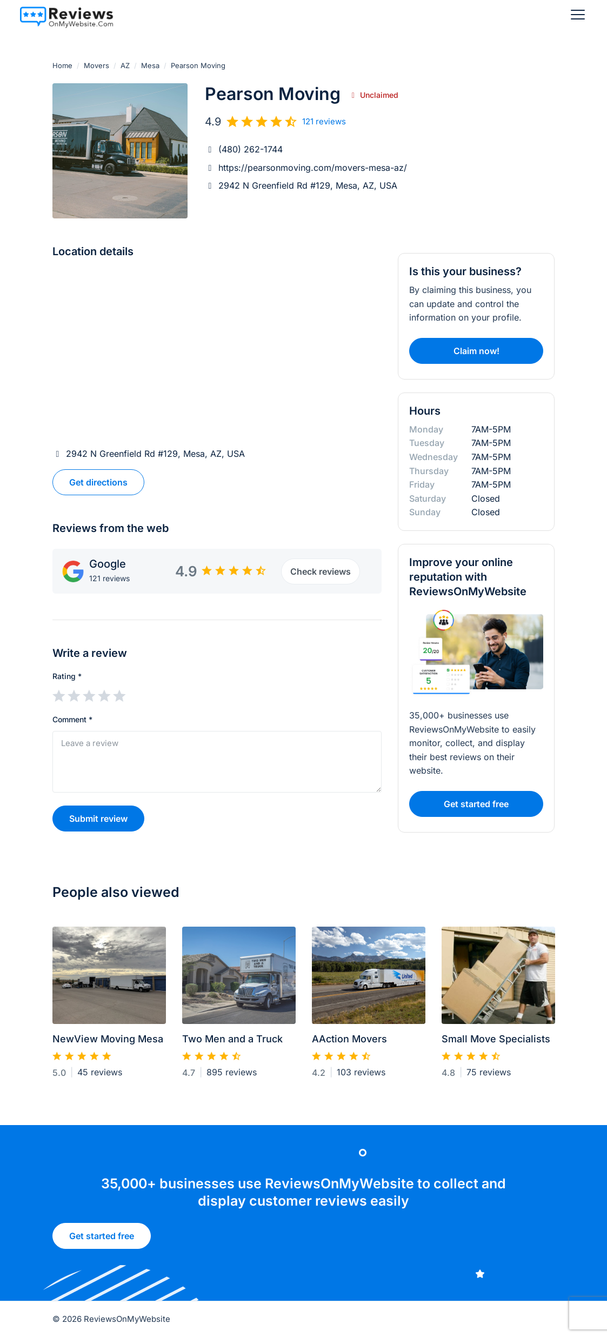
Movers (96, 65)
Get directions (98, 482)
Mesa (150, 65)
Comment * (72, 719)
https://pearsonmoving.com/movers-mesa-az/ (312, 167)
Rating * (67, 676)
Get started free (101, 1239)
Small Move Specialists (496, 1043)
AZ (125, 65)
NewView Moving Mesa (107, 1043)
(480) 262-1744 (250, 149)
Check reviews (320, 571)
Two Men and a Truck (232, 1043)
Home (62, 65)
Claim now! (476, 350)
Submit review (98, 818)
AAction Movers (349, 1043)
